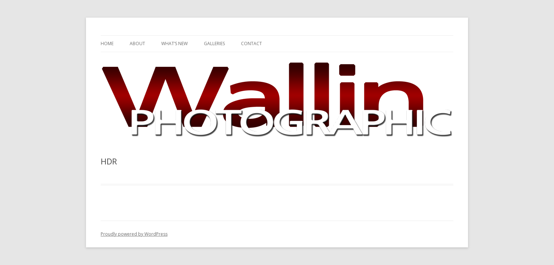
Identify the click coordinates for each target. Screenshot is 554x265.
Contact (251, 43)
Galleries (214, 43)
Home (107, 43)
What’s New (174, 43)
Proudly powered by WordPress (134, 234)
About (137, 43)
